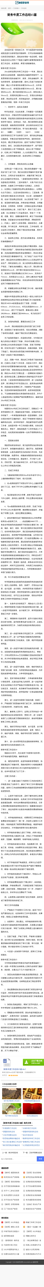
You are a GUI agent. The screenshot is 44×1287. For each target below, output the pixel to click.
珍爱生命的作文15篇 (11, 1254)
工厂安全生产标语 (10, 1209)
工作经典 (16, 8)
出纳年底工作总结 (29, 1128)
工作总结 (23, 8)
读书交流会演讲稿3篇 (34, 1177)
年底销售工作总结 (10, 1128)
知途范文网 (19, 1262)
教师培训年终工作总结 (31, 1138)
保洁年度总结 (28, 1135)
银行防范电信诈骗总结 (11, 1145)
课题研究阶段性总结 (30, 1132)
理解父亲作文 (31, 1236)
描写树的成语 (9, 1236)
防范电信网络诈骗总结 (11, 1138)
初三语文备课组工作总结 (12, 1142)
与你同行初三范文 (10, 1245)
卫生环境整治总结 (10, 1135)
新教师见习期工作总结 (31, 1142)
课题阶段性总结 (9, 1132)
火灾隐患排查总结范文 (31, 1145)
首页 (9, 8)
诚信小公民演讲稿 (32, 1249)
